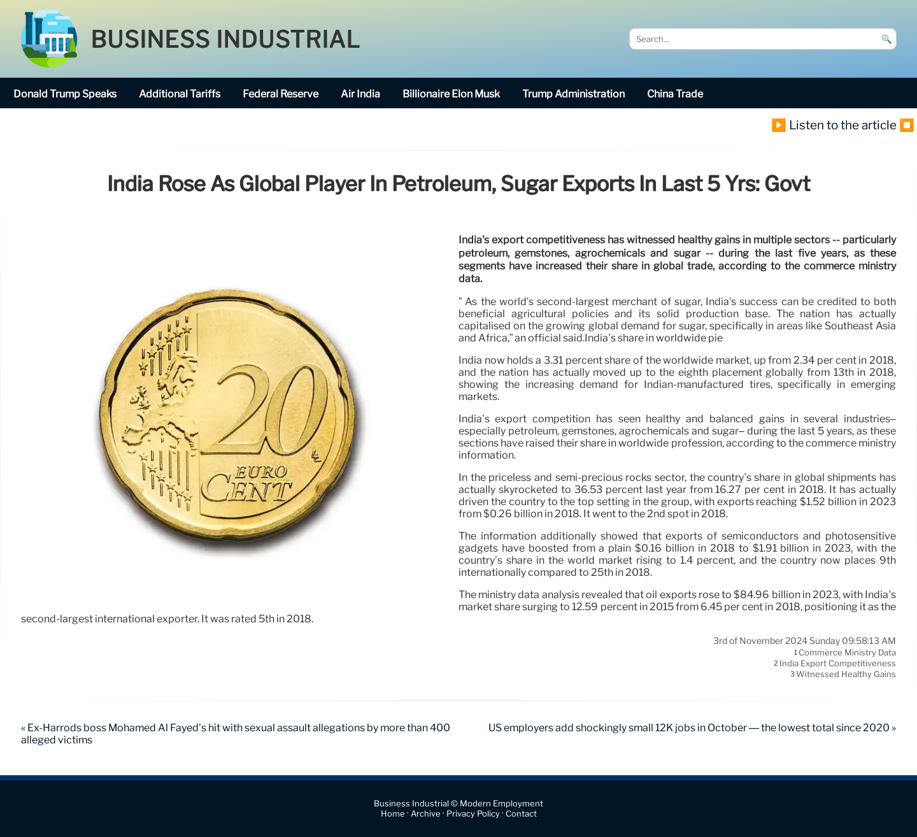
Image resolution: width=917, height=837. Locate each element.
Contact (521, 814)
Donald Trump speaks (65, 94)
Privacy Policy (473, 814)
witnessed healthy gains (846, 674)
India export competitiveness (837, 663)
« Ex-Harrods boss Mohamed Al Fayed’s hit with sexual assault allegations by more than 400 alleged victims (235, 734)
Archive (426, 814)
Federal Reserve (280, 94)
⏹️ (906, 124)
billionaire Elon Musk (451, 94)
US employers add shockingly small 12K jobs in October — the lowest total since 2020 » (692, 728)
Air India (360, 94)
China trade (675, 94)
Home (393, 814)
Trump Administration (573, 94)
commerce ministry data (847, 652)
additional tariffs (179, 94)
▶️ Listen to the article (834, 124)
